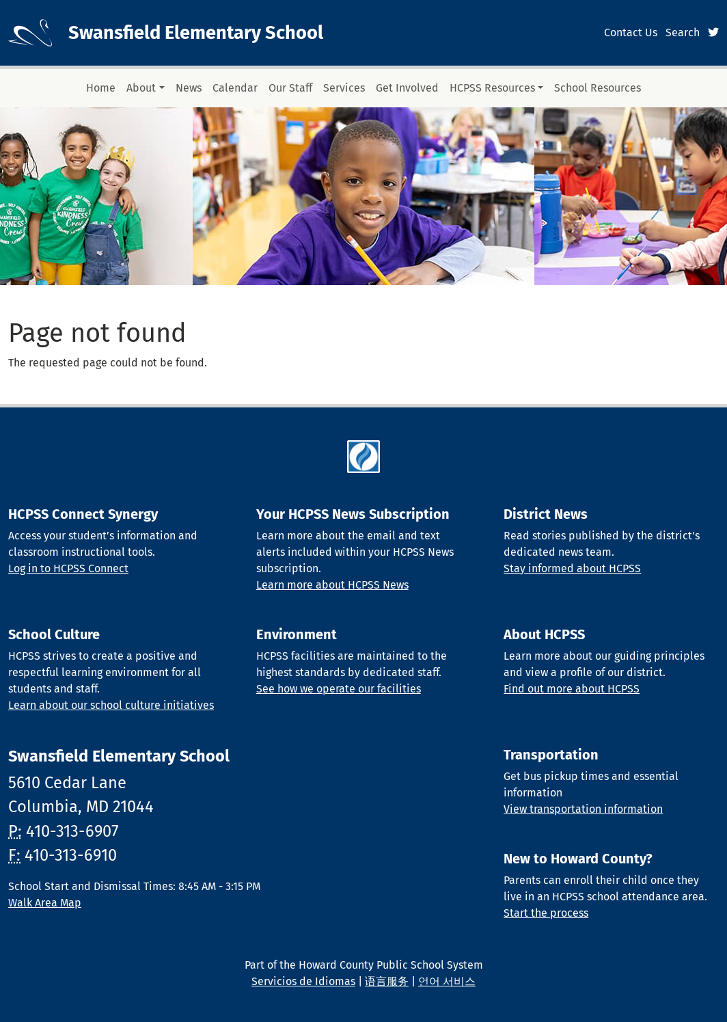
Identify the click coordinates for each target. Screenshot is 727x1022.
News (189, 87)
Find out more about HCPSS (572, 688)
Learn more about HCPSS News (332, 584)
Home (100, 87)
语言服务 (387, 981)
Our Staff (290, 87)
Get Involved (407, 87)
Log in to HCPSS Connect (68, 568)
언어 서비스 (447, 981)
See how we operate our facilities (338, 688)
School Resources (597, 87)
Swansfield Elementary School (195, 33)
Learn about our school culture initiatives (111, 705)
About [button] (141, 87)
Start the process (546, 912)
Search (683, 32)
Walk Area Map (44, 902)
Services (344, 87)
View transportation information (583, 809)
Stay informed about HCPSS (572, 568)
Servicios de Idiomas (303, 981)
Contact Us (630, 32)
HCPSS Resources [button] (492, 87)
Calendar (235, 87)
